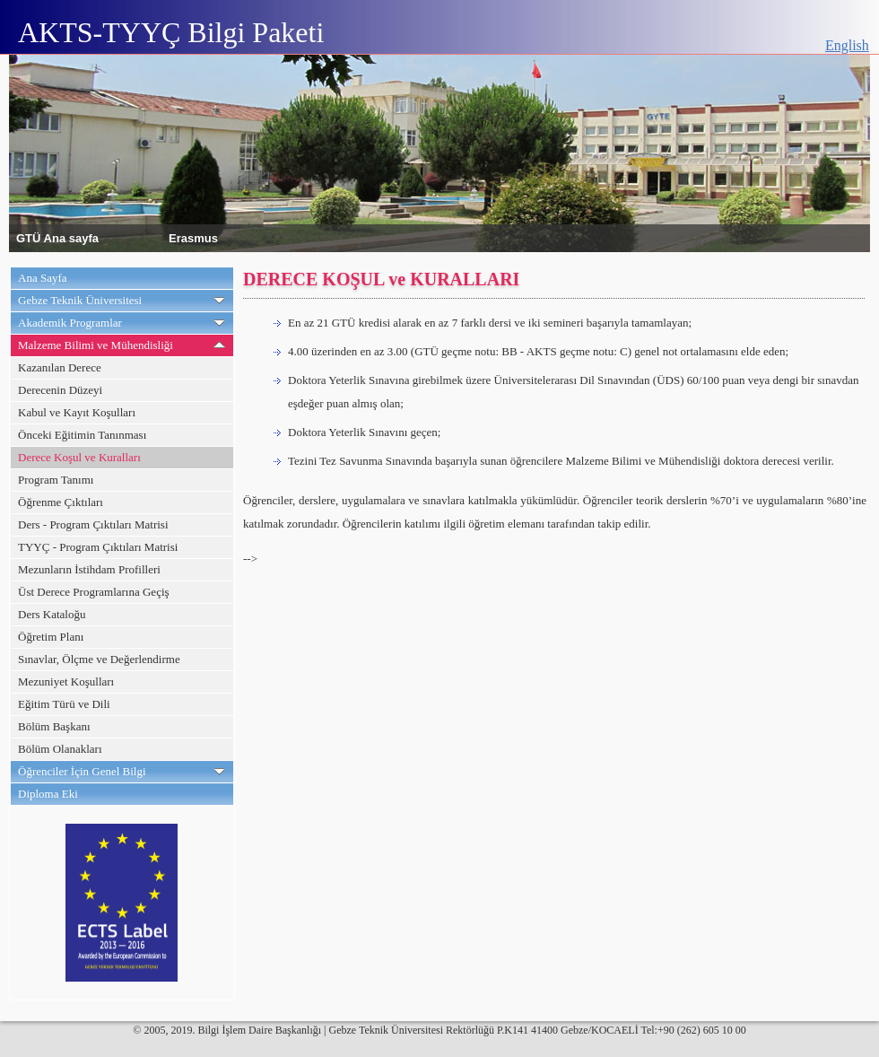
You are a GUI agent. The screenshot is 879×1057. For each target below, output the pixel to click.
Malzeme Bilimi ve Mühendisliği (95, 345)
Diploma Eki (48, 793)
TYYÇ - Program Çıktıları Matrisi (98, 547)
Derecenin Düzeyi (60, 390)
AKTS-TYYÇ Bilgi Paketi (171, 32)
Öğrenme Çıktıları (60, 502)
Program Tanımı (55, 479)
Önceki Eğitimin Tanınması (82, 434)
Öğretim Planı (50, 636)
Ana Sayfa (42, 277)
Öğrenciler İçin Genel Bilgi (82, 771)
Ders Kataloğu (51, 614)
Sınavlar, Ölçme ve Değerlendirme (99, 659)
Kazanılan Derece (59, 367)
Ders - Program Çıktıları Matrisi (93, 524)
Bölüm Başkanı (54, 726)
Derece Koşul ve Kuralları (79, 457)
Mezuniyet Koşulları (66, 681)
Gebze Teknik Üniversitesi (80, 300)
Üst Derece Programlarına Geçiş (94, 591)
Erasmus (193, 237)
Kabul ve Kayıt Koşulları (76, 412)
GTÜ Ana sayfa (57, 237)
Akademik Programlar (70, 322)
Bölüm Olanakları (60, 749)
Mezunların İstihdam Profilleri (89, 569)
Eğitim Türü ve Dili (64, 704)
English (847, 45)
